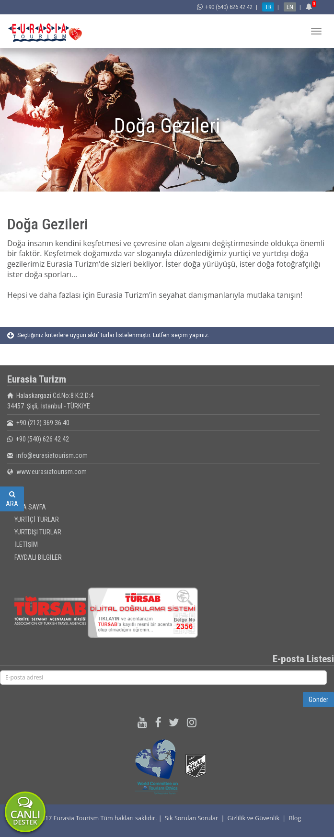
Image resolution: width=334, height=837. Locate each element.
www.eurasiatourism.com (51, 471)
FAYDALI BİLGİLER (38, 557)
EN (290, 7)
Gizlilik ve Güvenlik (253, 818)
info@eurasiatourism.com (52, 455)
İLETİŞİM (26, 544)
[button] (310, 7)
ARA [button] (12, 499)
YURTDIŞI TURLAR (37, 532)
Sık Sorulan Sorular (191, 818)
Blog (294, 818)
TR (268, 7)
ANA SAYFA (30, 507)
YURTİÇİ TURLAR (36, 519)
